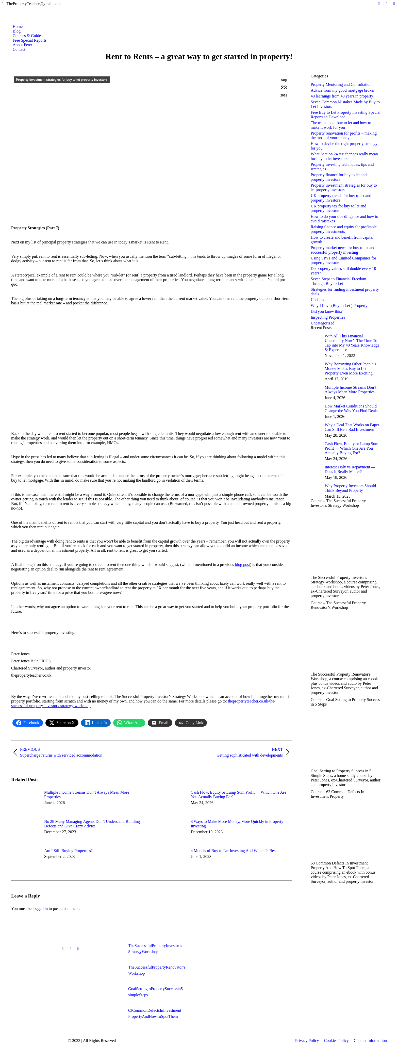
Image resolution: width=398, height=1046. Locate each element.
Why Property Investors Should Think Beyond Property (350, 488)
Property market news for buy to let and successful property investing (343, 250)
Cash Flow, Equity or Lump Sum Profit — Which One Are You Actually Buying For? (238, 794)
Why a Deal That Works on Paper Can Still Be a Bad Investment (352, 427)
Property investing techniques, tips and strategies (342, 166)
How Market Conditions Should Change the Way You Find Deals (351, 408)
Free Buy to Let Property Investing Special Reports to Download (345, 114)
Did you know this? (327, 311)
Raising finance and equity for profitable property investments (344, 229)
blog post (242, 564)
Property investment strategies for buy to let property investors (62, 79)
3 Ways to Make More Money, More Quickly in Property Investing (237, 823)
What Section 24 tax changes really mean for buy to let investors (344, 156)
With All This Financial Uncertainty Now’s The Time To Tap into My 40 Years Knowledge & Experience (352, 343)
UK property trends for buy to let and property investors (341, 197)
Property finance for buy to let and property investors (339, 177)
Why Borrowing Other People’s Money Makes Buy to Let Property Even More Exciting (350, 368)
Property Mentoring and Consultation (341, 84)
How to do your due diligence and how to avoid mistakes (344, 218)
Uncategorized (322, 323)
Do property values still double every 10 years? (343, 270)
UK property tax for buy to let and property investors (338, 208)
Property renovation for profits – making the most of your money (344, 135)
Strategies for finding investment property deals (345, 291)
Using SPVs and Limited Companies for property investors (343, 260)
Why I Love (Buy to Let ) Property (339, 305)
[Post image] (25, 801)
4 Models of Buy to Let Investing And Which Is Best (234, 850)
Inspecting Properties (328, 317)
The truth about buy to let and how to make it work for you (341, 125)
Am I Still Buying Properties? (68, 850)
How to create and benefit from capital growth (342, 239)
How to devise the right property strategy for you (344, 145)
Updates (317, 300)
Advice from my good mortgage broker (343, 90)
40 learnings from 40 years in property (342, 96)
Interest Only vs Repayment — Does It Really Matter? (350, 469)
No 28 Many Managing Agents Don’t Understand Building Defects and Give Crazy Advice (92, 823)
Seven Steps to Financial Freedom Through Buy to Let (338, 281)
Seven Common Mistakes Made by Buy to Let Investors (345, 104)
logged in (40, 908)
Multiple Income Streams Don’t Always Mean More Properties (86, 794)
